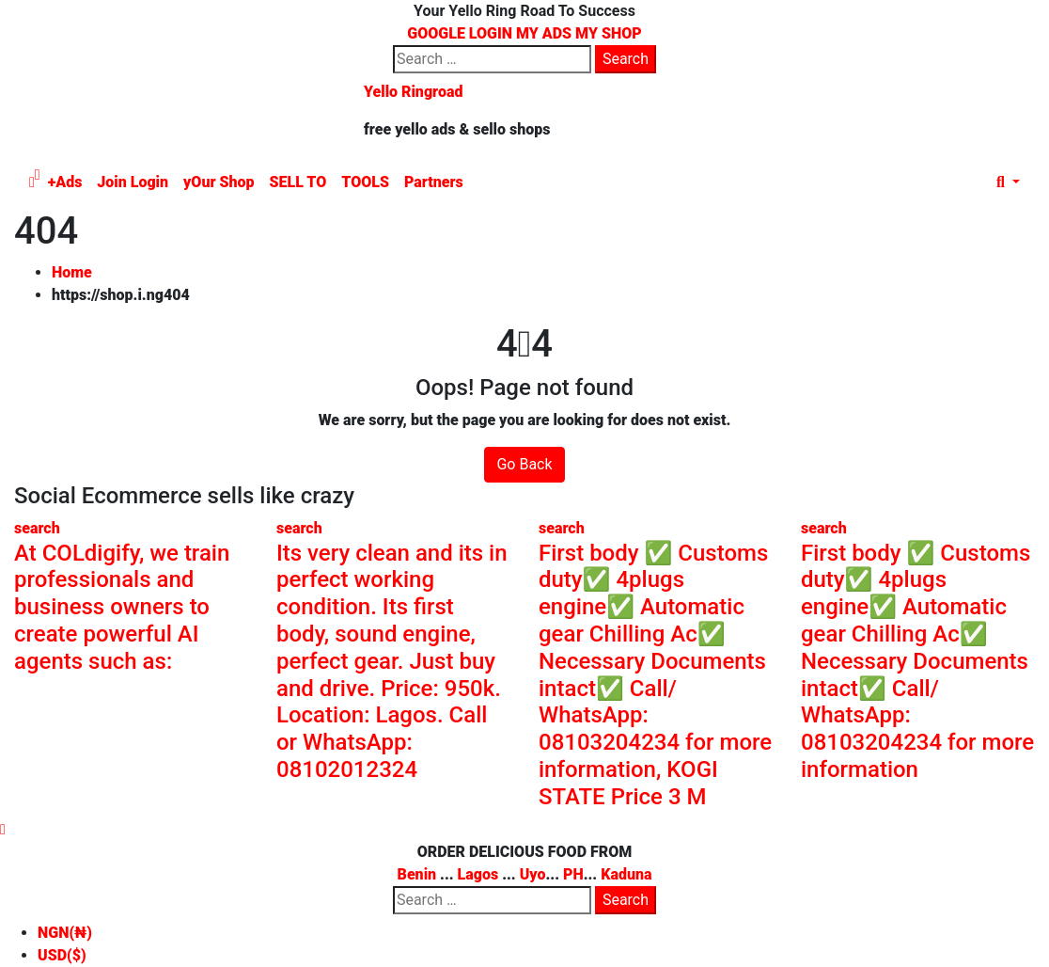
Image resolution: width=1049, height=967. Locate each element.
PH (573, 874)
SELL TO (298, 182)
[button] (1008, 182)
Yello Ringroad (413, 92)
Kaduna (626, 874)
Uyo (533, 874)
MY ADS (543, 33)
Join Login (132, 182)
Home (72, 272)
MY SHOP (608, 33)
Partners (433, 182)
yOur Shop (218, 182)
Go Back (524, 464)
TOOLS (365, 182)
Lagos (478, 874)
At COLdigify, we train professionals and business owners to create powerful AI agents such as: (121, 607)
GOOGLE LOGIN (461, 33)
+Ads (65, 182)
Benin (417, 874)
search (37, 528)
